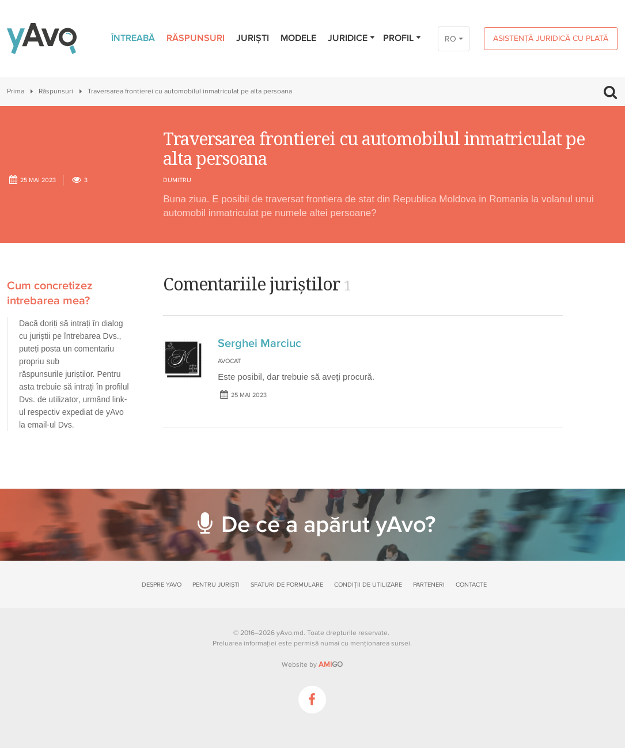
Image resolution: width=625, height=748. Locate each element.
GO (331, 664)
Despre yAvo (161, 584)
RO (450, 39)
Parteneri (429, 584)
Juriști (252, 38)
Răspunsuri (195, 38)
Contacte (471, 584)
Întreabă (133, 38)
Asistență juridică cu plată (550, 38)
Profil (402, 38)
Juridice (352, 38)
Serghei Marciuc (259, 343)
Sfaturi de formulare (287, 584)
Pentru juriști (216, 584)
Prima (15, 91)
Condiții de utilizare (368, 584)
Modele (298, 38)
